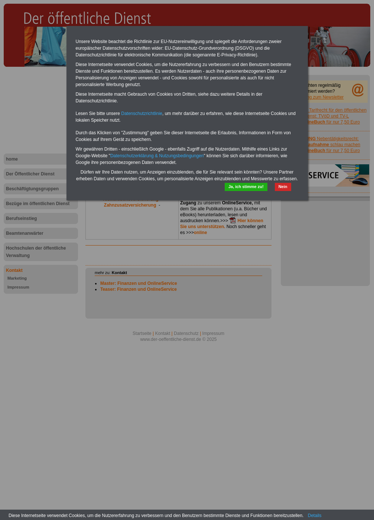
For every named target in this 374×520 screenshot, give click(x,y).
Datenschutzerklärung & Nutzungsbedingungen (157, 155)
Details (315, 515)
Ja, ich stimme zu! (246, 186)
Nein (283, 186)
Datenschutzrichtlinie (141, 113)
